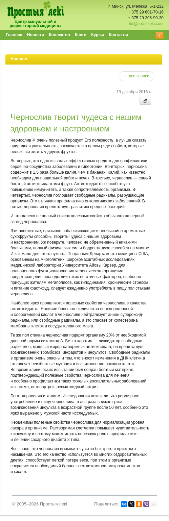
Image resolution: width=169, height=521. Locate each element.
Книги (80, 34)
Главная (14, 34)
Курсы (97, 34)
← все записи (136, 76)
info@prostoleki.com (145, 23)
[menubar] (67, 35)
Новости (35, 34)
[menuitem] (14, 35)
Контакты (118, 34)
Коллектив (59, 34)
